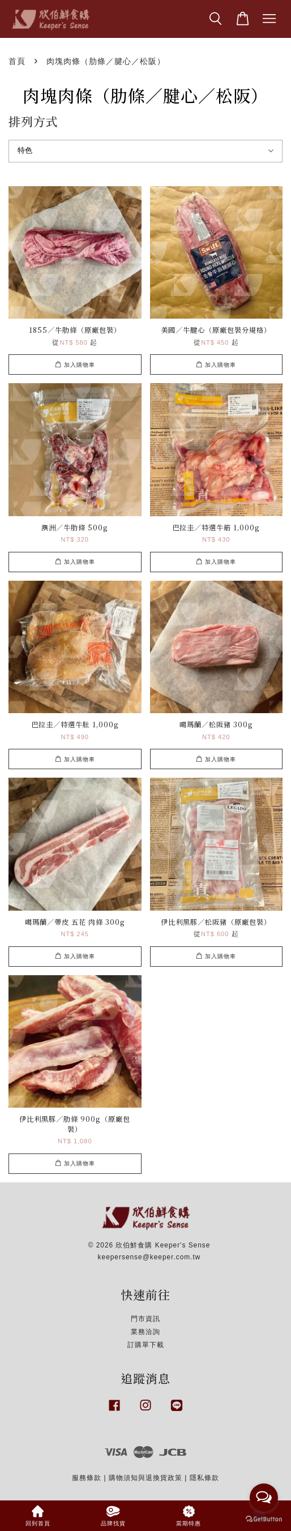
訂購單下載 (145, 1345)
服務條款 (86, 1478)
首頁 (16, 61)
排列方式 (33, 121)
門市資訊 (145, 1319)
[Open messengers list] (264, 1497)
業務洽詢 (145, 1332)
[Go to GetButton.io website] (264, 1519)
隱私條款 (204, 1478)
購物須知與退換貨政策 (145, 1478)
